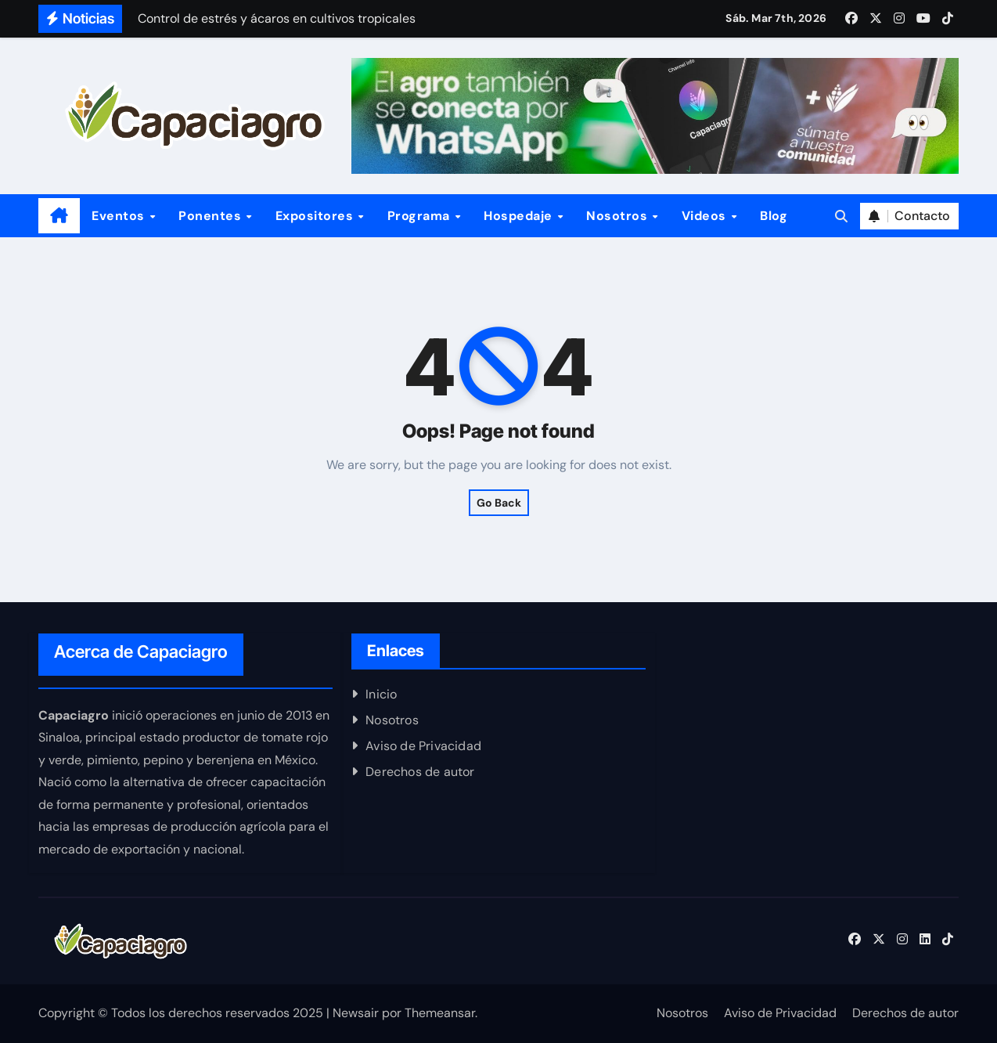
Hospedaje (520, 216)
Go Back (499, 503)
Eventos (120, 216)
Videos (706, 216)
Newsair (356, 1013)
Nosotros (618, 216)
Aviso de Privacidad (423, 746)
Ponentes (211, 216)
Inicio (381, 694)
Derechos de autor (419, 771)
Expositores (316, 216)
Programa (420, 216)
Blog (773, 216)
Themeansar (440, 1013)
